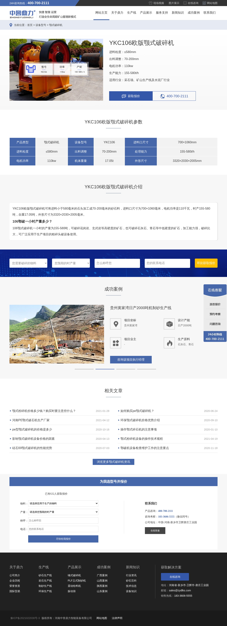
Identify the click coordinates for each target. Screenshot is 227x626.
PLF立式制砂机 (77, 580)
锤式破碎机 (74, 575)
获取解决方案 (171, 567)
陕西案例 (102, 585)
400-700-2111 (174, 96)
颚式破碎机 (55, 25)
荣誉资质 (14, 585)
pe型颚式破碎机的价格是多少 (32, 429)
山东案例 (102, 591)
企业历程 (14, 580)
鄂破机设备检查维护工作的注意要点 (144, 448)
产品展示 (146, 12)
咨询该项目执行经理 (131, 360)
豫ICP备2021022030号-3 (25, 618)
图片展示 (174, 3)
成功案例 (194, 12)
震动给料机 (74, 585)
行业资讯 (131, 575)
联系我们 (210, 12)
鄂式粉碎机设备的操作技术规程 (141, 438)
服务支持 (162, 12)
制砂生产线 (45, 585)
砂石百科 (131, 580)
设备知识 (131, 591)
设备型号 (41, 25)
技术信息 (131, 585)
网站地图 (212, 3)
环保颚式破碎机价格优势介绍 (140, 420)
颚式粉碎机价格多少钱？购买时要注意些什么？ (44, 410)
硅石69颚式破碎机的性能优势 (32, 448)
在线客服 (155, 530)
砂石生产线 (45, 575)
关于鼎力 (117, 12)
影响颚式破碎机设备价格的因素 (33, 438)
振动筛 (72, 591)
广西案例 (102, 575)
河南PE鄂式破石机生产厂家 (31, 420)
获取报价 (131, 96)
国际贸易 (14, 591)
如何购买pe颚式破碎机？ (137, 410)
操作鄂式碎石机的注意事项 (138, 429)
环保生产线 (45, 591)
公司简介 (14, 575)
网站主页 (101, 12)
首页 (30, 25)
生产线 (131, 12)
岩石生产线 (45, 580)
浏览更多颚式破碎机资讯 (113, 461)
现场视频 (158, 3)
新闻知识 (178, 12)
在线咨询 (193, 3)
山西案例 (102, 580)
